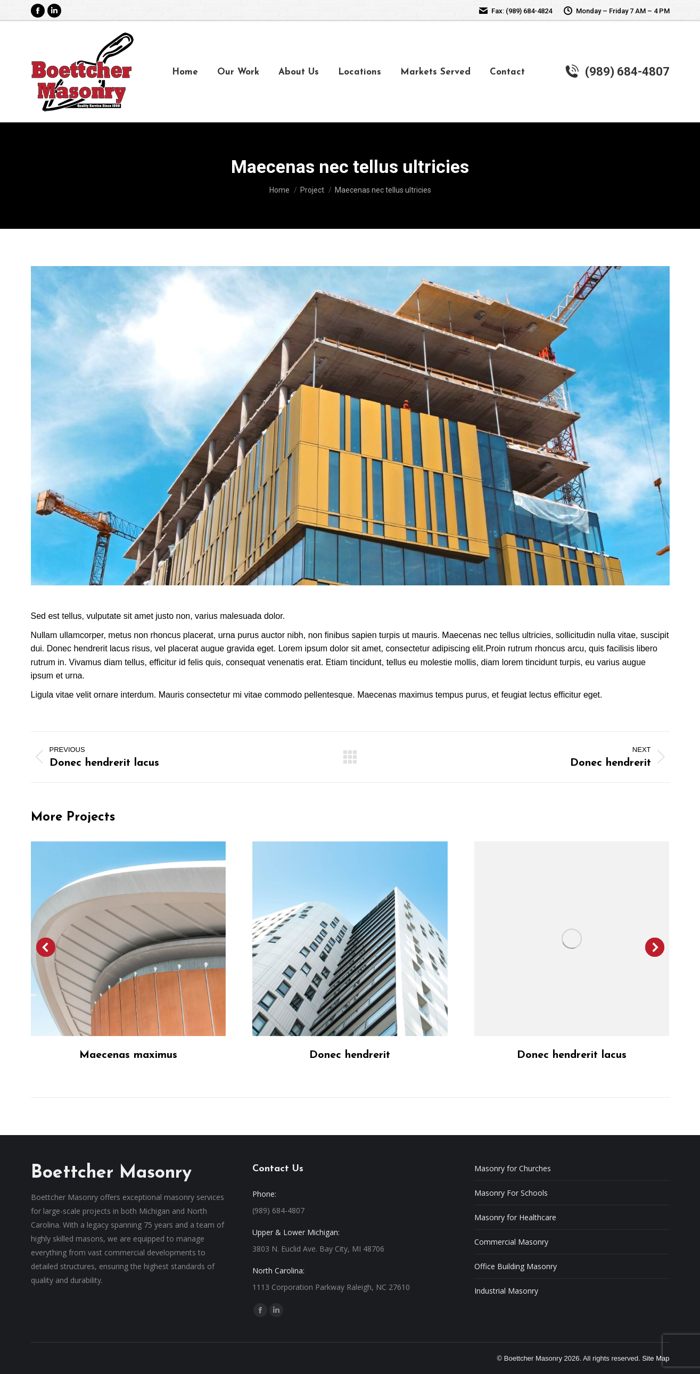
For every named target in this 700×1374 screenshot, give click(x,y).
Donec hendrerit (349, 1055)
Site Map (655, 1358)
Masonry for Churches (512, 1168)
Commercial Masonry (511, 1242)
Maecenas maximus (128, 1055)
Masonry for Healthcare (515, 1217)
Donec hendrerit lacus (572, 1055)
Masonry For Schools (511, 1193)
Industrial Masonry (506, 1291)
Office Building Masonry (515, 1266)
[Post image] (128, 939)
